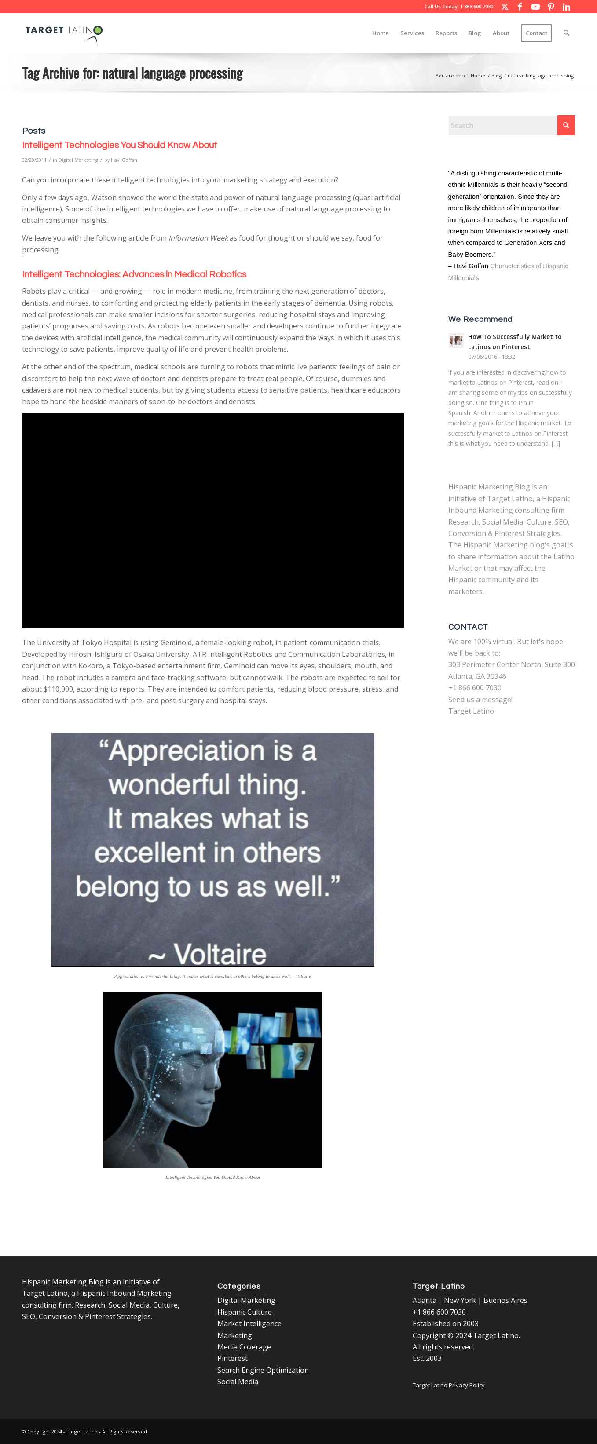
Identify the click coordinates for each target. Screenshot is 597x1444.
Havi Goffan (124, 160)
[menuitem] (380, 33)
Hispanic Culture (244, 1312)
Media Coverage (244, 1347)
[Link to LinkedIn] (566, 6)
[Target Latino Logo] (64, 33)
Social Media (237, 1381)
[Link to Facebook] (520, 6)
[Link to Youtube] (535, 6)
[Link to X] (504, 6)
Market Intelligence (249, 1323)
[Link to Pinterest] (550, 6)
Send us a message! (480, 699)
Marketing (234, 1335)
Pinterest (232, 1358)
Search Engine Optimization (263, 1370)
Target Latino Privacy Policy (449, 1385)
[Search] (566, 33)
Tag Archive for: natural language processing (132, 72)
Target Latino (471, 711)
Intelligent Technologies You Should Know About (119, 145)
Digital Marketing (78, 160)
